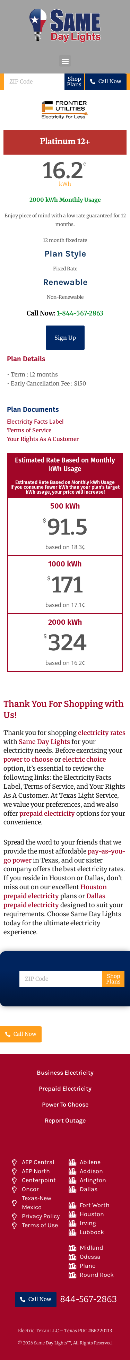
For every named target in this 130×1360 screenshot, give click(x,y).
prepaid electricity (46, 813)
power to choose (28, 759)
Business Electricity (65, 1072)
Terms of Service (29, 430)
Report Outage (65, 1120)
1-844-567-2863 (80, 313)
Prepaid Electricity (65, 1088)
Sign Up (65, 337)
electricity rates (101, 733)
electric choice (84, 759)
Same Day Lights (44, 742)
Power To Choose (65, 1104)
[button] (65, 61)
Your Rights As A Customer (43, 438)
